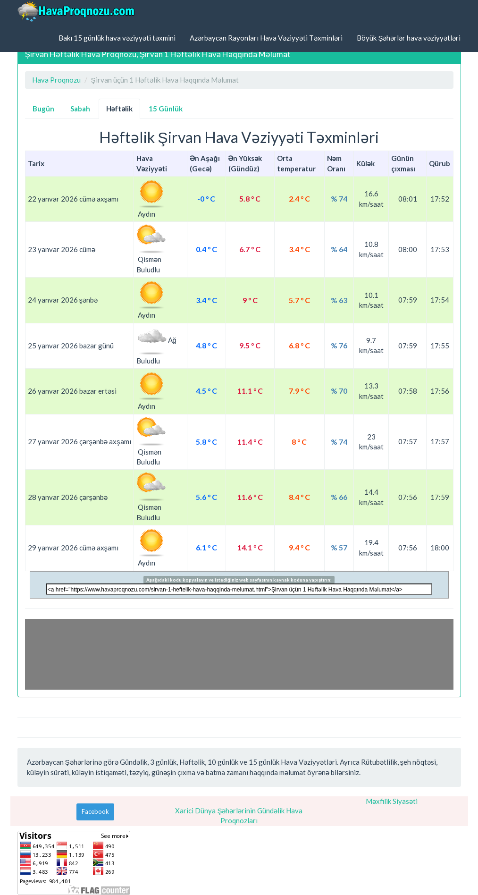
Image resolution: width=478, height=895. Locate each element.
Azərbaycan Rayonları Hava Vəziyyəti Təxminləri (266, 38)
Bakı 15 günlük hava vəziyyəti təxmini (117, 38)
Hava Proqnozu (56, 80)
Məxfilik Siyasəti (392, 801)
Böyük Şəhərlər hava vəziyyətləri (409, 38)
